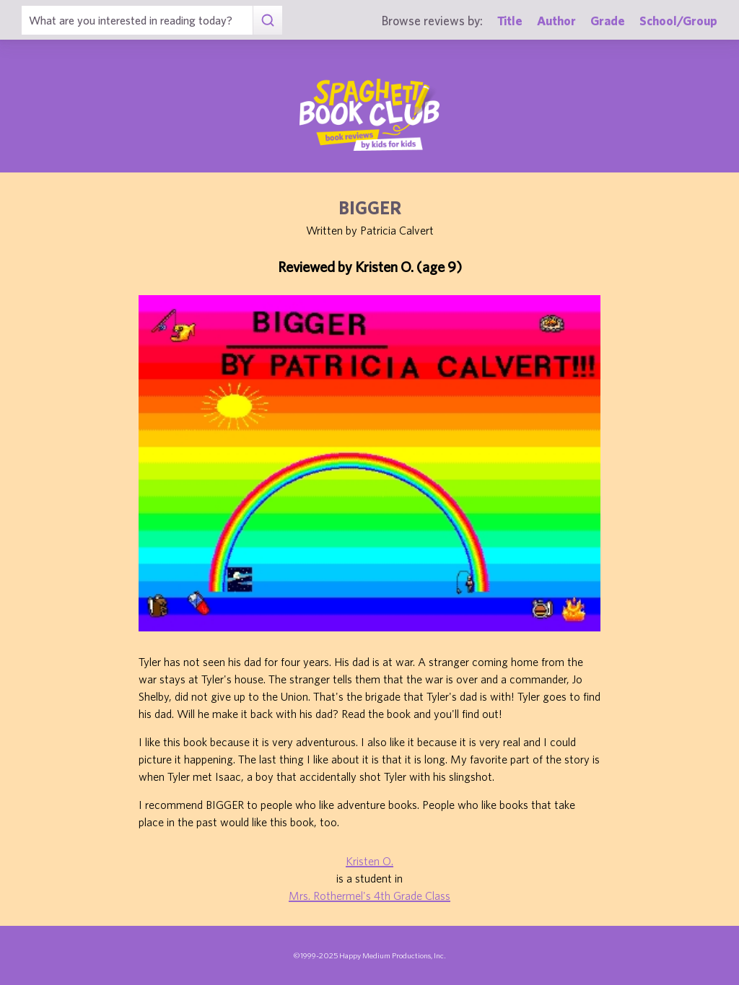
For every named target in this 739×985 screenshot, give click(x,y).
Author (556, 20)
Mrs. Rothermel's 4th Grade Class (369, 895)
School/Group (678, 20)
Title (509, 20)
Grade (607, 20)
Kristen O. (369, 860)
